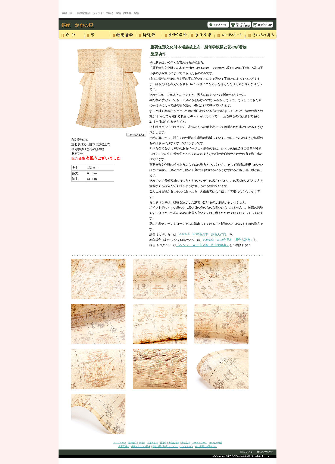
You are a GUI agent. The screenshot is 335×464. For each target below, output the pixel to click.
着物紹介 (132, 442)
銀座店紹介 (123, 446)
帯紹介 (142, 442)
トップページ (119, 442)
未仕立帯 (185, 442)
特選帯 (163, 442)
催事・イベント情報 (140, 446)
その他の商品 (215, 442)
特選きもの (152, 442)
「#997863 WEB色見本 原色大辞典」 (226, 239)
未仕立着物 (174, 442)
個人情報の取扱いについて (165, 446)
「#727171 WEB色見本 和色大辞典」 (202, 245)
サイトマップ (186, 446)
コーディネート (199, 442)
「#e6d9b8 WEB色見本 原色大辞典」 (202, 234)
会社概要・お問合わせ (206, 446)
